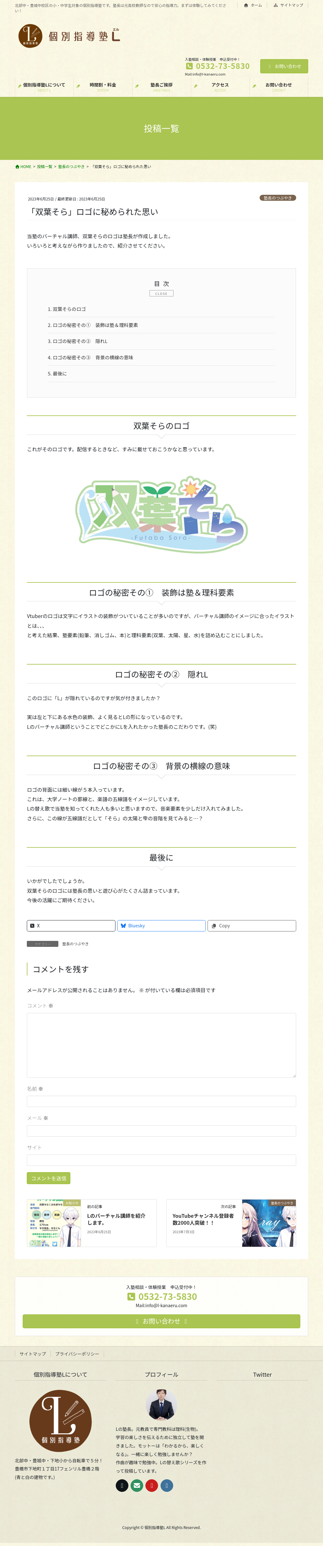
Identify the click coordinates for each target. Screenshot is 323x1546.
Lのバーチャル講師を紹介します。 (116, 1222)
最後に (58, 376)
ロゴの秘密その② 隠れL (80, 342)
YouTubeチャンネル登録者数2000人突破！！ (203, 1222)
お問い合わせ (284, 66)
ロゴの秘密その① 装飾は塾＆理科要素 (96, 326)
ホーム (253, 5)
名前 (35, 1091)
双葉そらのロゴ (68, 309)
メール (37, 1121)
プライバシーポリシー (77, 1357)
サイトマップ (288, 5)
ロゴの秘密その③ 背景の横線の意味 (93, 359)
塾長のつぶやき (278, 198)
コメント (40, 1008)
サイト (34, 1150)
